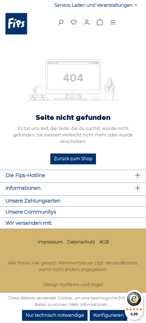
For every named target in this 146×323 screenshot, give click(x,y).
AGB (104, 242)
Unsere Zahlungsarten (32, 201)
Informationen (23, 188)
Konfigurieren (108, 315)
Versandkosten (121, 263)
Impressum (50, 242)
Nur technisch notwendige (55, 315)
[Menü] (112, 23)
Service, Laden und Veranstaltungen (94, 5)
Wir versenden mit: (28, 223)
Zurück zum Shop (73, 158)
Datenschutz (81, 242)
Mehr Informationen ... (90, 304)
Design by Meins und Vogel (73, 284)
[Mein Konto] (86, 22)
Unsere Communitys (30, 212)
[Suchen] (60, 23)
